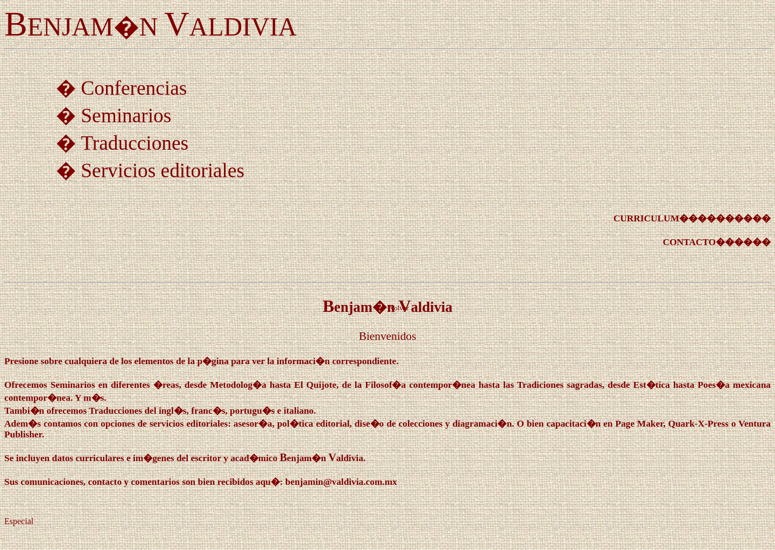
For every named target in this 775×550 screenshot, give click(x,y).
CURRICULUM (646, 218)
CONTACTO (689, 242)
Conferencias (134, 88)
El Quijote (315, 385)
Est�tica (651, 385)
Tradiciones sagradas (559, 385)
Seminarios (126, 116)
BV (321, 457)
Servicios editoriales (162, 170)
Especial (18, 521)
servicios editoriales (189, 424)
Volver (399, 308)
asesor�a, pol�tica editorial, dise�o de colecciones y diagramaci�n (373, 424)
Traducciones (134, 143)
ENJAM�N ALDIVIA (150, 26)
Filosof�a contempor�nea (420, 385)
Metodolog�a (238, 385)
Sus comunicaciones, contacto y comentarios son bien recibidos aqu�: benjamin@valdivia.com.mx (200, 482)
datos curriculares (88, 458)
